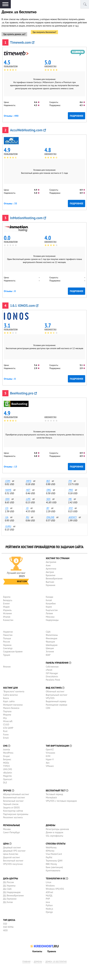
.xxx (7, 499)
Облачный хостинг (55, 691)
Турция (6, 654)
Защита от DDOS (11, 807)
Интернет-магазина (13, 704)
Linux (48, 882)
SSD (5, 923)
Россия (6, 641)
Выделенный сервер (56, 701)
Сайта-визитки (10, 694)
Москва (7, 829)
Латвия (49, 613)
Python (49, 905)
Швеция (50, 648)
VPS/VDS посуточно (13, 864)
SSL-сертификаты (54, 835)
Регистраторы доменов (57, 829)
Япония (6, 666)
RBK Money (51, 864)
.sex (48, 499)
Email (6, 737)
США (48, 631)
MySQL (49, 895)
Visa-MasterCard (54, 853)
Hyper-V (50, 759)
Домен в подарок (54, 832)
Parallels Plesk (53, 679)
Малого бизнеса (11, 708)
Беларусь (7, 600)
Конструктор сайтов (13, 810)
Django (49, 912)
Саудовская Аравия (13, 651)
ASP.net (49, 892)
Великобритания (54, 578)
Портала (7, 711)
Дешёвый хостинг (12, 847)
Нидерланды (52, 620)
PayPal (49, 857)
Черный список (11, 804)
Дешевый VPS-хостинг (14, 850)
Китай (49, 600)
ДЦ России (8, 882)
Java (48, 902)
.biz (48, 480)
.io (27, 508)
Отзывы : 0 (10, 291)
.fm (70, 480)
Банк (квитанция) (54, 867)
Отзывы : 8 (10, 378)
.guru (8, 526)
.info (28, 480)
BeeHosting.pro (23, 393)
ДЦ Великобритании (13, 895)
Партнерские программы (15, 814)
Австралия (51, 562)
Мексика (50, 616)
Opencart (7, 779)
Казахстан (8, 620)
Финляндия (51, 638)
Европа (6, 596)
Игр (5, 718)
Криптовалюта (53, 870)
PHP (48, 898)
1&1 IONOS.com (24, 305)
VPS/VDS (50, 698)
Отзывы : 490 (11, 115)
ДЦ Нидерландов (12, 892)
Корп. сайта (8, 701)
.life (28, 499)
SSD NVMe (8, 926)
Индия (6, 606)
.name (8, 489)
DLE (5, 782)
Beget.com (22, 581)
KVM (48, 756)
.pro (70, 489)
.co (6, 508)
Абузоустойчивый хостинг (16, 794)
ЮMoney (50, 850)
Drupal (6, 756)
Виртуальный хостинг (56, 694)
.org (48, 489)
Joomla (6, 749)
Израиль (7, 610)
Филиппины (52, 635)
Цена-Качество (10, 853)
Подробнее (76, 115)
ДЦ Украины (9, 885)
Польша (7, 638)
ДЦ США (7, 888)
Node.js (49, 908)
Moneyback (51, 797)
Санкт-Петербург (11, 832)
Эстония (50, 651)
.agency (72, 517)
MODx (6, 762)
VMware (50, 766)
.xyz (70, 508)
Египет (6, 603)
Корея (49, 606)
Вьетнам (50, 581)
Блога (6, 698)
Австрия (50, 572)
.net (28, 489)
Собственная (52, 666)
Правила (51, 951)
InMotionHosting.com (28, 218)
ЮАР (48, 654)
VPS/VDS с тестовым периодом (61, 800)
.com (7, 480)
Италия (6, 616)
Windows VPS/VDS (55, 888)
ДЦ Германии (10, 898)
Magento (7, 775)
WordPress (8, 752)
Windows (50, 885)
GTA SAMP (8, 727)
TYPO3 (6, 766)
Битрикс (7, 759)
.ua (6, 517)
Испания (7, 613)
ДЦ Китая (8, 902)
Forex (6, 734)
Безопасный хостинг (13, 800)
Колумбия (51, 603)
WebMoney (51, 847)
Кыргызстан (52, 610)
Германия (50, 585)
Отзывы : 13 (10, 466)
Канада (49, 596)
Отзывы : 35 (10, 203)
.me (70, 499)
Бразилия (50, 575)
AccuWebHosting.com (28, 130)
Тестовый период (54, 794)
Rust (5, 731)
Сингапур (7, 648)
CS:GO (6, 724)
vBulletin (7, 772)
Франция (50, 641)
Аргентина (51, 568)
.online (50, 517)
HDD (5, 930)
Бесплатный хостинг (13, 860)
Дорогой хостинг (11, 857)
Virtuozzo (50, 752)
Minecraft (7, 721)
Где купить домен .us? (14, 34)
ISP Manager (52, 673)
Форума (7, 714)
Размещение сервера (56, 704)
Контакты (37, 951)
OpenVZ (50, 749)
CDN (48, 708)
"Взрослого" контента (13, 691)
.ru (27, 517)
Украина (7, 645)
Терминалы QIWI (54, 860)
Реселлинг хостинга (13, 817)
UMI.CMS (7, 769)
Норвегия (8, 631)
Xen (48, 762)
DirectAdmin (52, 676)
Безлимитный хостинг (14, 797)
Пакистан (7, 635)
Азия (48, 565)
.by (47, 508)
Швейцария (52, 645)
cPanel (49, 669)
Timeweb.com (22, 42)
